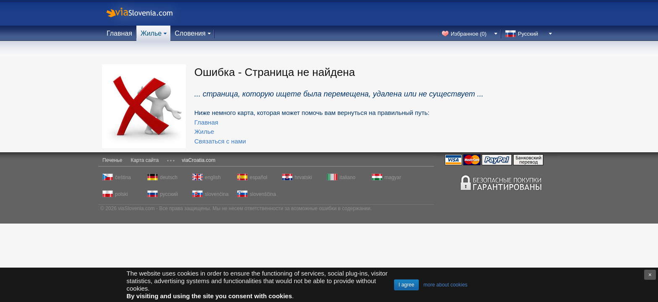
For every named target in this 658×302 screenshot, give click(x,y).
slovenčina (217, 194)
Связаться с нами (220, 141)
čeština (123, 177)
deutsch (169, 177)
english (213, 177)
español (258, 177)
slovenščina (262, 194)
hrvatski (303, 177)
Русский (528, 34)
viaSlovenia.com (146, 13)
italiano (347, 177)
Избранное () (468, 34)
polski (121, 194)
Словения (190, 33)
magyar (392, 177)
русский (169, 194)
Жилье (151, 33)
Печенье (112, 160)
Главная (119, 33)
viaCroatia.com (198, 160)
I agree (406, 285)
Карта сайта (145, 160)
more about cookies (445, 285)
